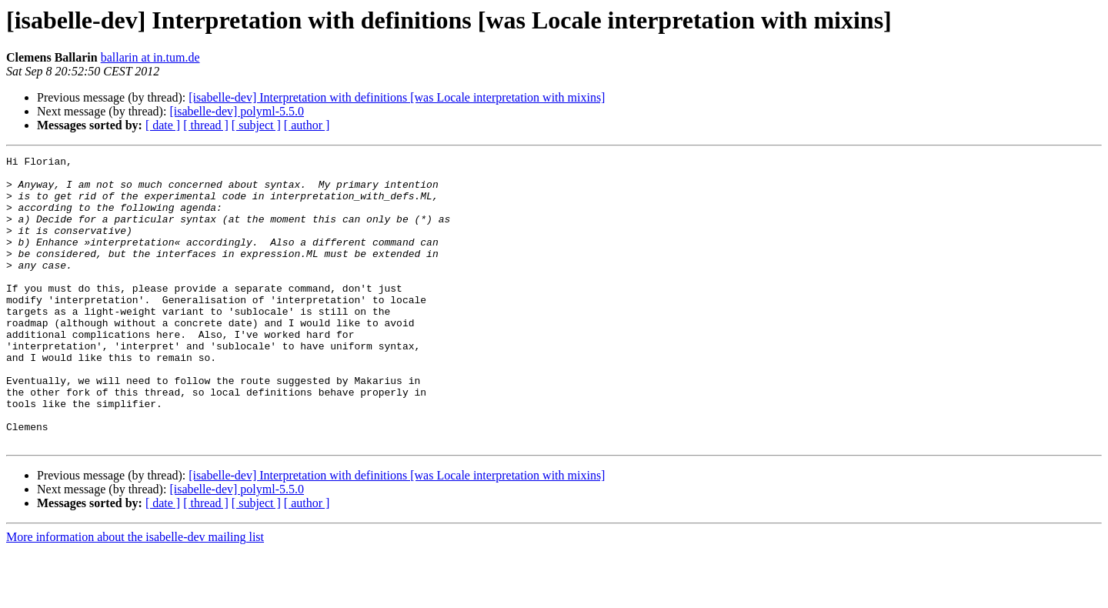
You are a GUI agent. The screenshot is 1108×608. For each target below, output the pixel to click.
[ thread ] (206, 125)
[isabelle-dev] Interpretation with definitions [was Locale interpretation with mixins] (397, 97)
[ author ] (307, 125)
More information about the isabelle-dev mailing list (135, 594)
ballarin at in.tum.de (150, 57)
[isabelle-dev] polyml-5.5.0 (236, 111)
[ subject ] (256, 125)
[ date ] (162, 125)
